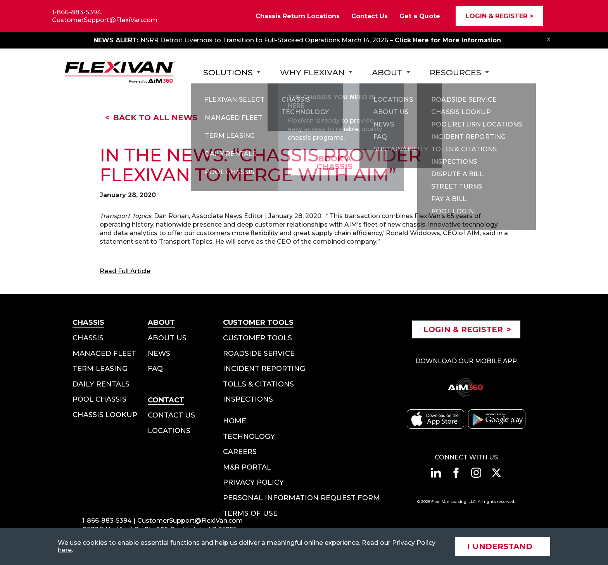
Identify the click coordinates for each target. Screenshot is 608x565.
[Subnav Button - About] (391, 72)
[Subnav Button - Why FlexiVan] (316, 72)
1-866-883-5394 (76, 12)
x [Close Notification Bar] (548, 39)
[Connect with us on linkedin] (436, 472)
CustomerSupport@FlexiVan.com (104, 20)
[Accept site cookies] (502, 546)
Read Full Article (125, 271)
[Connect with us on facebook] (456, 472)
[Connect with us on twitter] (496, 472)
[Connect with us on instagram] (476, 472)
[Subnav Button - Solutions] (231, 72)
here (65, 550)
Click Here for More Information (449, 40)
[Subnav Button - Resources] (459, 72)
